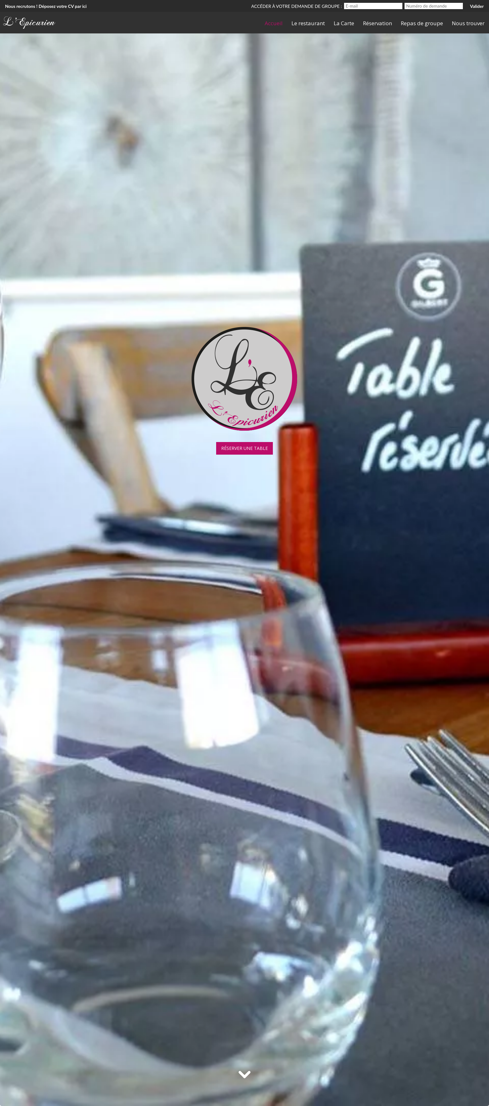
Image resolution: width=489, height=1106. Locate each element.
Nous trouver (468, 23)
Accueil (274, 23)
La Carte (344, 23)
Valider (477, 6)
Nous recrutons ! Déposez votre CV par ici (46, 6)
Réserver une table (244, 448)
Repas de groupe (422, 23)
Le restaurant (308, 23)
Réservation (377, 23)
